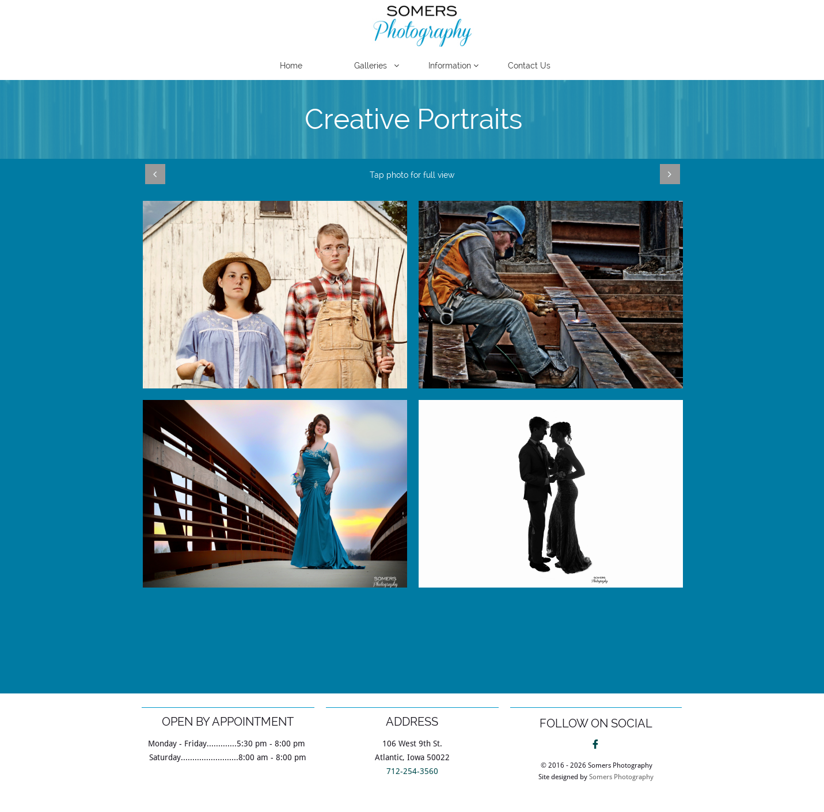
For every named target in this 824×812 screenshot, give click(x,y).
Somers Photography (621, 777)
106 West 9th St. (412, 743)
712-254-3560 (412, 771)
